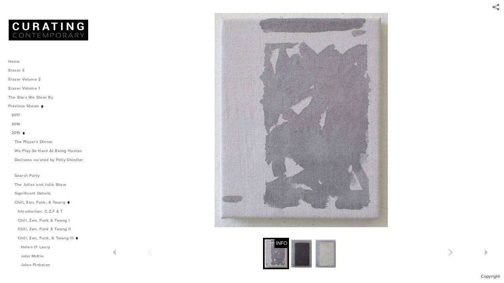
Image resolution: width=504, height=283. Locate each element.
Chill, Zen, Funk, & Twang (43, 202)
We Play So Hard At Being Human (51, 151)
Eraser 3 (16, 70)
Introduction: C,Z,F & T (40, 211)
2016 (18, 124)
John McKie (32, 256)
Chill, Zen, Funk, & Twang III (48, 238)
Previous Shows (26, 106)
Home (14, 61)
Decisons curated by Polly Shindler (49, 163)
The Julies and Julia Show (43, 184)
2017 (18, 115)
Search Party (30, 175)
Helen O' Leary (35, 247)
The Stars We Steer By (33, 97)
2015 (18, 133)
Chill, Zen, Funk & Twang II (47, 229)
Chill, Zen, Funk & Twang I (46, 220)
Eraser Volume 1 (24, 88)
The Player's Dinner (37, 142)
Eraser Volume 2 (24, 79)
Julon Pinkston (35, 265)
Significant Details (36, 193)
